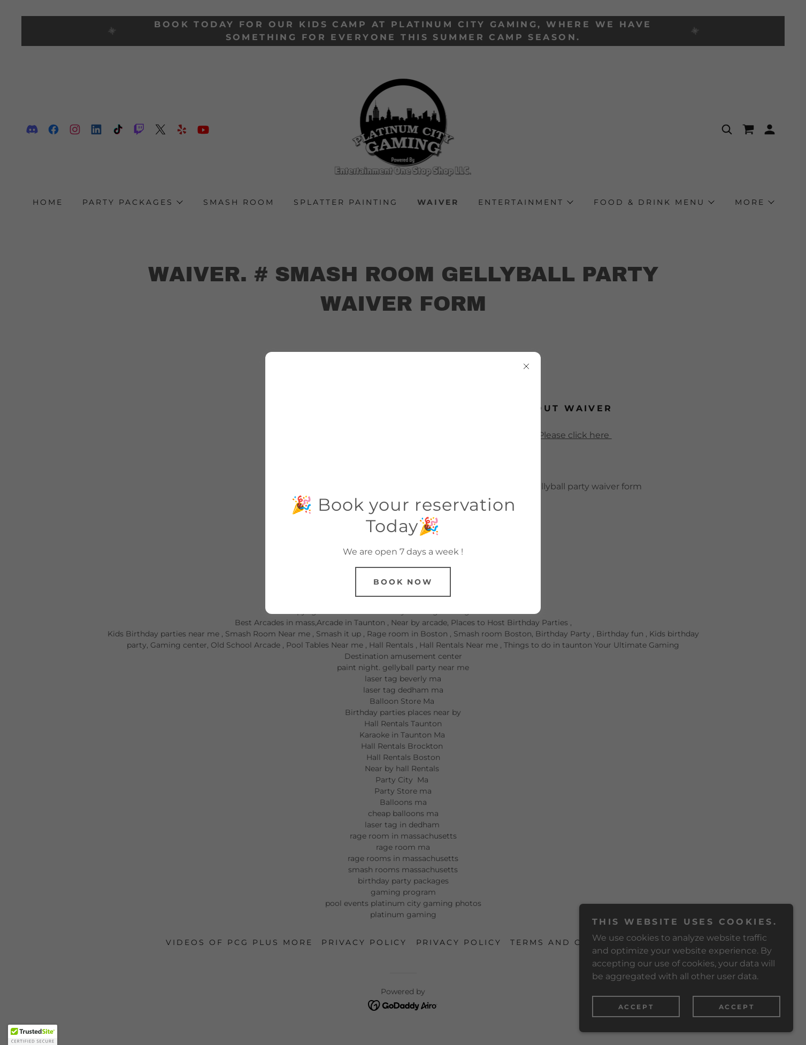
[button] (32, 1035)
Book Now (403, 582)
